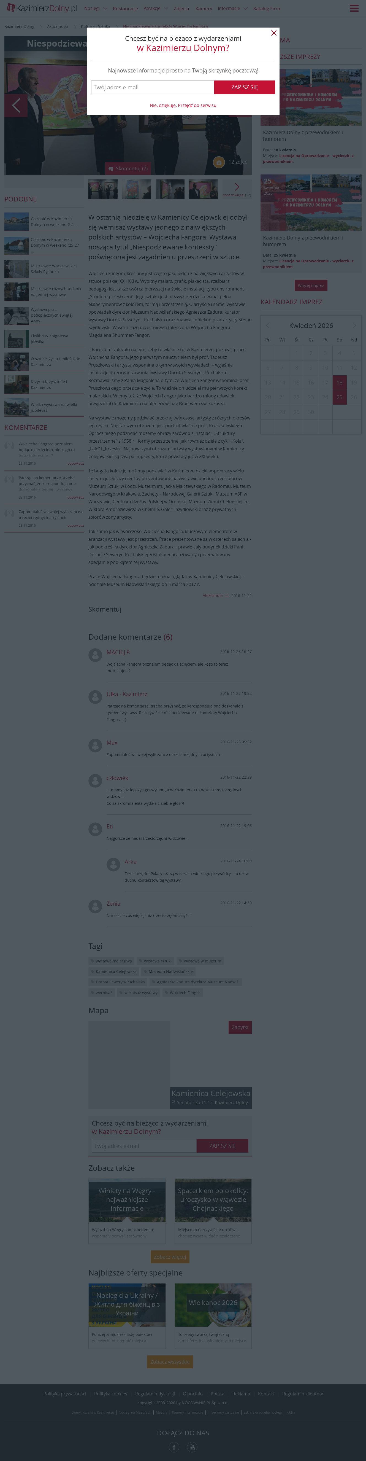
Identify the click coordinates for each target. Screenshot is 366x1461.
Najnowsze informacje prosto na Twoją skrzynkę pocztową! (183, 70)
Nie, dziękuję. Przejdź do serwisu (183, 105)
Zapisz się (244, 87)
